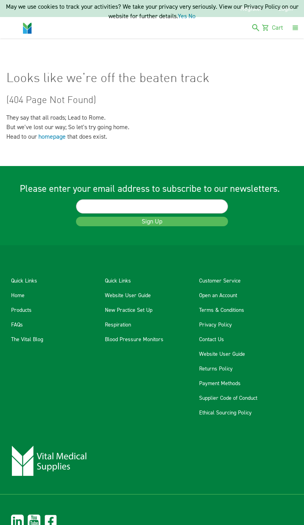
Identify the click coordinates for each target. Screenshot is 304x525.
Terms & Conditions (221, 310)
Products (21, 310)
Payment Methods (220, 383)
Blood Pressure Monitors (134, 339)
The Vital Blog (27, 339)
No (192, 16)
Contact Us (211, 339)
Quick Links (24, 280)
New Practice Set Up (128, 310)
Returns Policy (216, 368)
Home (18, 295)
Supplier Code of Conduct (228, 398)
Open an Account (218, 295)
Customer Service (220, 280)
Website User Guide (128, 295)
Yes (182, 16)
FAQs (17, 324)
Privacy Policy (215, 324)
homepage (52, 137)
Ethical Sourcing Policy (225, 412)
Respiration (118, 324)
